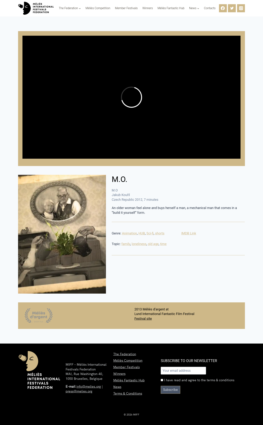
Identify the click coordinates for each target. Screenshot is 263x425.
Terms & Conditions (127, 393)
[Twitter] (232, 8)
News (117, 387)
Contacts (210, 8)
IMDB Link (188, 233)
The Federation (124, 354)
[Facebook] (223, 8)
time (163, 244)
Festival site (143, 318)
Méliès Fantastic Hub (170, 8)
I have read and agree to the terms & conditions (197, 380)
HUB (141, 233)
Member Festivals (126, 8)
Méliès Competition (97, 8)
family (125, 244)
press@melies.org (79, 391)
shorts (159, 233)
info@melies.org (88, 386)
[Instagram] (241, 8)
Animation (129, 233)
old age (153, 244)
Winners (147, 8)
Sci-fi (150, 233)
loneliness (139, 244)
